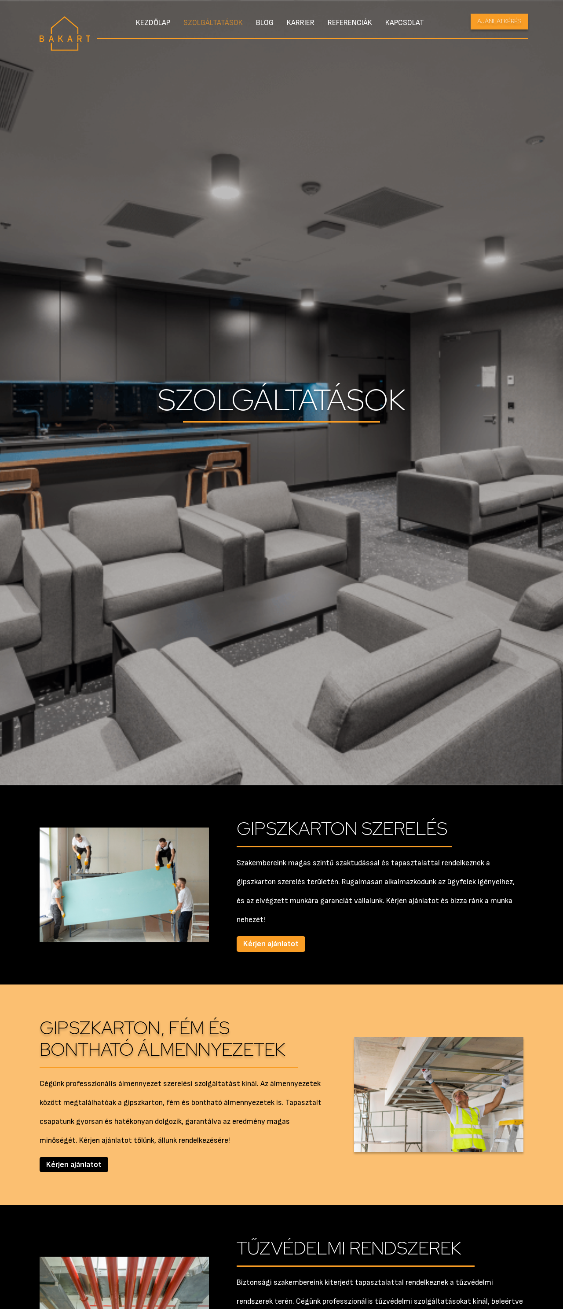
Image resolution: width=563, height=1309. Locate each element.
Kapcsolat (404, 22)
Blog (265, 22)
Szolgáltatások (213, 22)
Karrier (300, 22)
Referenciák (350, 22)
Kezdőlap (153, 22)
